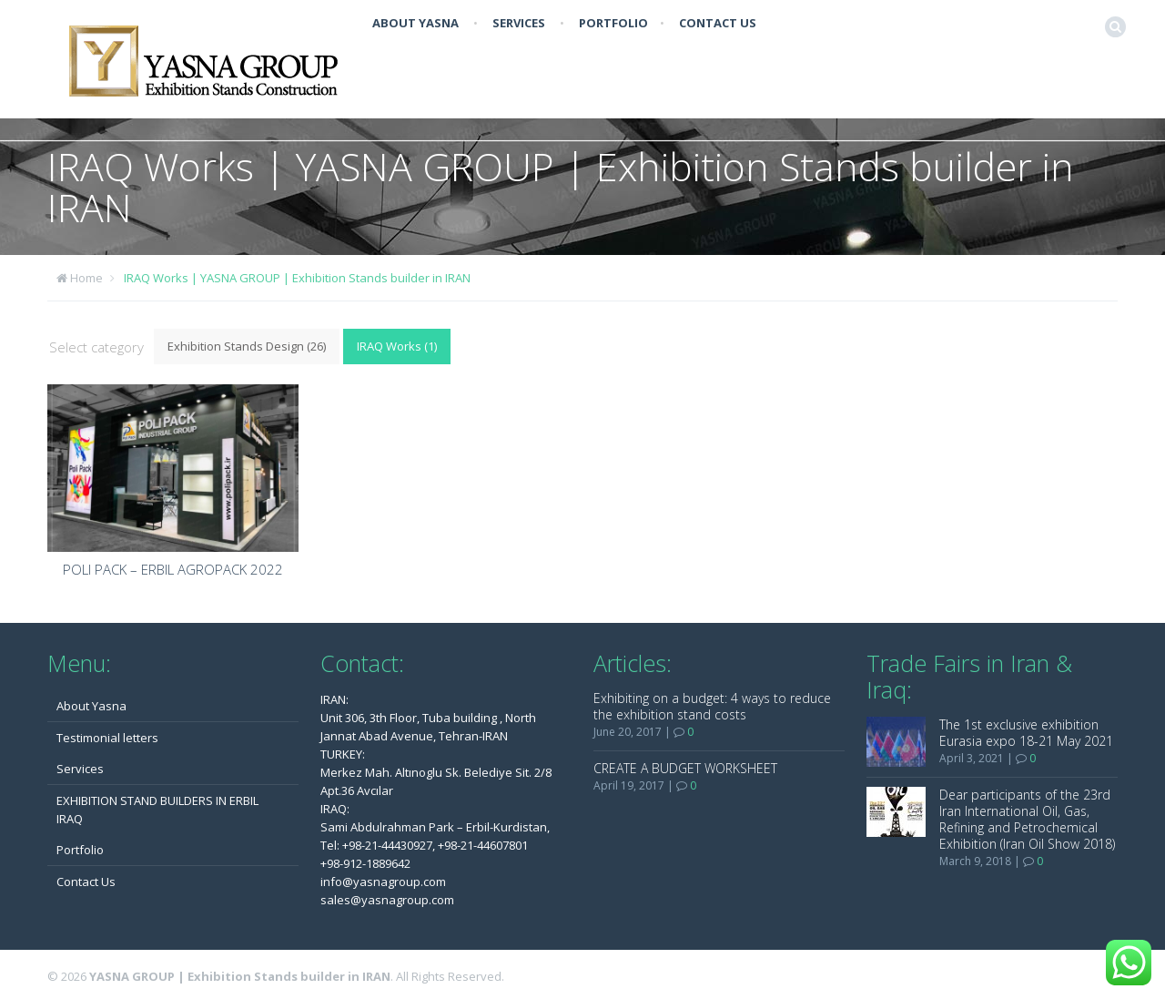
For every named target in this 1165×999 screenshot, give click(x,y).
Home (86, 278)
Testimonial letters (107, 737)
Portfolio (613, 23)
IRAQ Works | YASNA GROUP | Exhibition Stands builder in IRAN (297, 278)
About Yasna (415, 23)
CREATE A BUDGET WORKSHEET (685, 768)
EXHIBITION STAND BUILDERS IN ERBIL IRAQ (157, 809)
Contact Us (717, 23)
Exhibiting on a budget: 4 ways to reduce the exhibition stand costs (712, 706)
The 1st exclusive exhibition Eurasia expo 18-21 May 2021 (1026, 732)
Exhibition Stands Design (246, 346)
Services (518, 23)
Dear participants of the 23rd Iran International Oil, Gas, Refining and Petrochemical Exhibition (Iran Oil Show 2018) (1027, 819)
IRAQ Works (397, 346)
